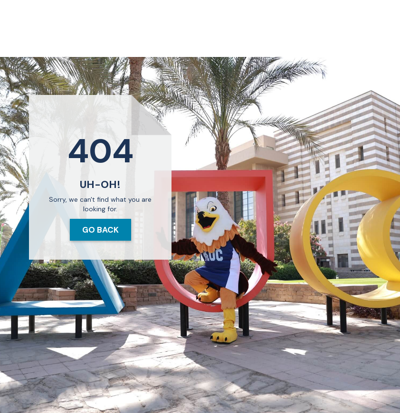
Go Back (100, 230)
